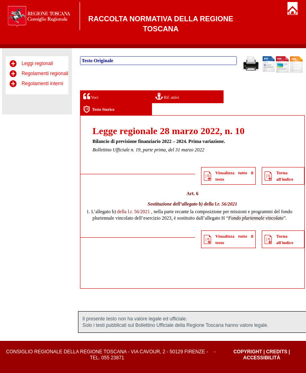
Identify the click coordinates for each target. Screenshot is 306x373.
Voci (90, 96)
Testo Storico (98, 109)
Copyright (247, 352)
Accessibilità (261, 358)
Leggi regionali (37, 63)
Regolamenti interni (42, 83)
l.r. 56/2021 (226, 204)
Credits (277, 352)
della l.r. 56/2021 (133, 211)
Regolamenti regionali (45, 73)
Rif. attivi (167, 96)
